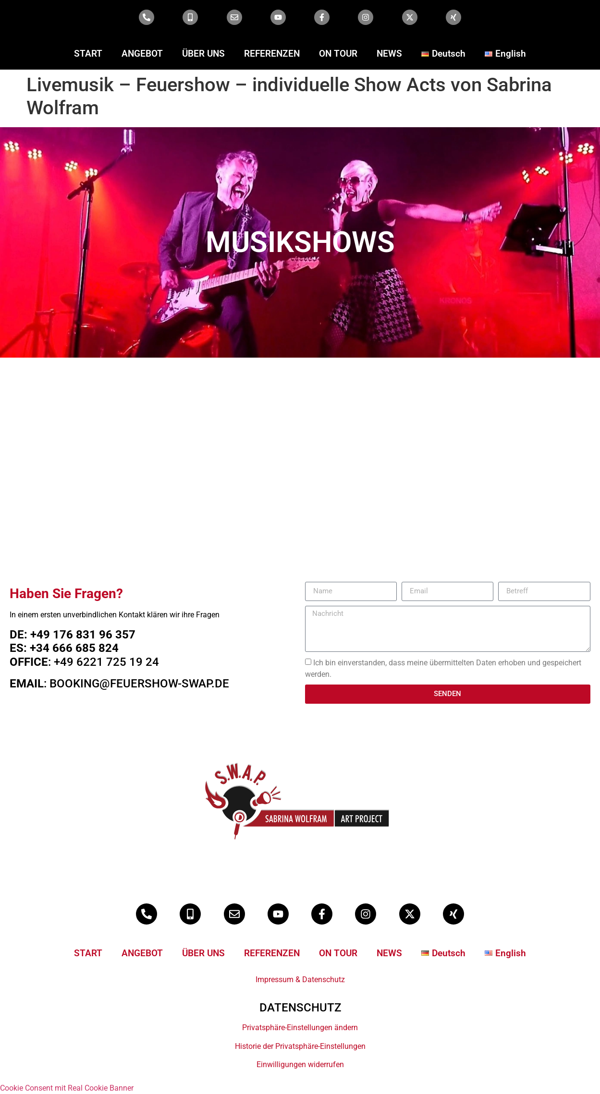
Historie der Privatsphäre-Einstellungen (300, 1046)
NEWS (389, 53)
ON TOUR (338, 53)
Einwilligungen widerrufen (300, 1064)
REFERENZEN (272, 53)
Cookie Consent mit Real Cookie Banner (67, 1088)
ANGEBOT (142, 53)
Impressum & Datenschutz (300, 979)
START (88, 53)
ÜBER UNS (203, 53)
